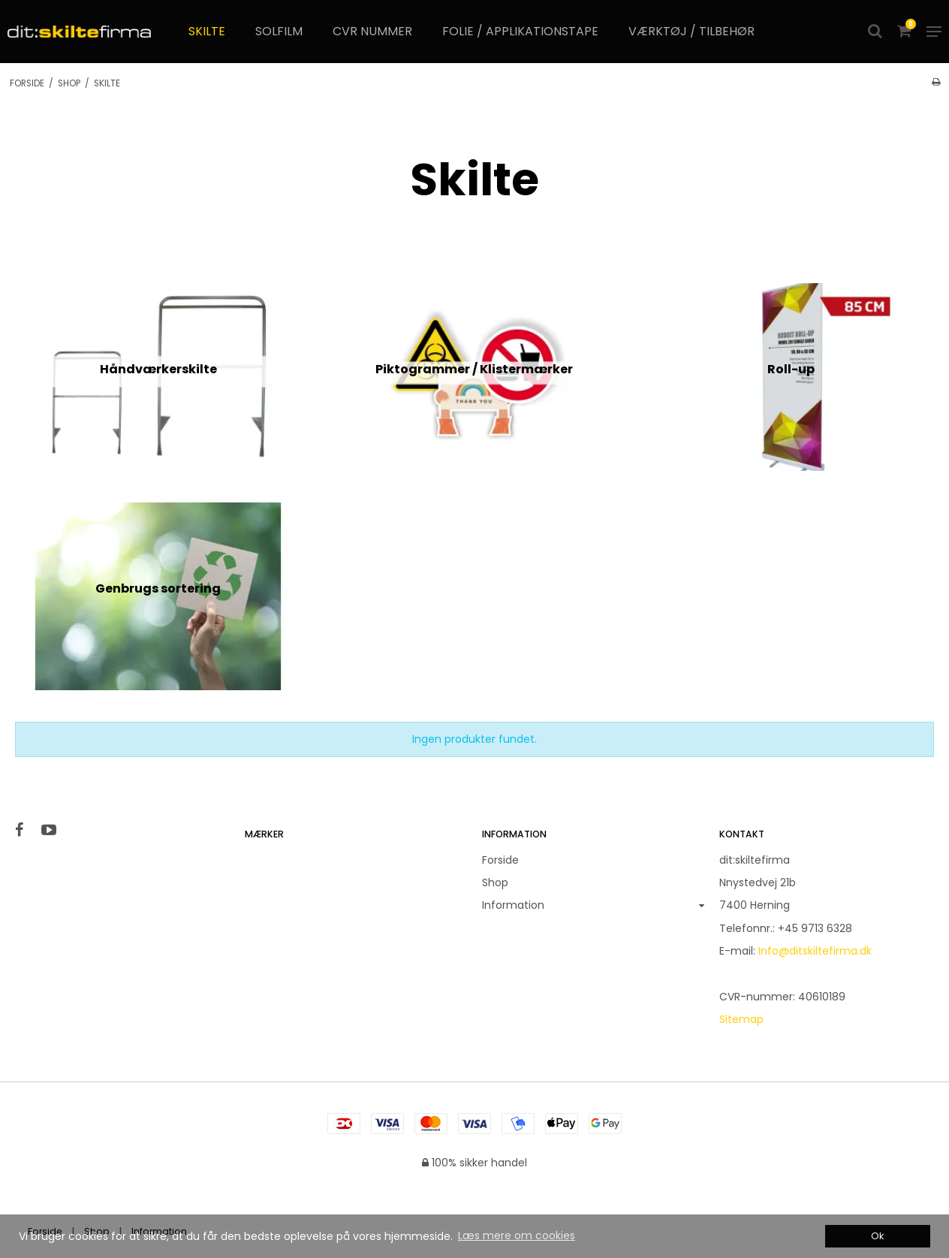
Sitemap (741, 1019)
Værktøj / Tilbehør (691, 31)
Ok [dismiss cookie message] (877, 1235)
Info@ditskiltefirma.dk (815, 950)
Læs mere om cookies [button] (516, 1235)
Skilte (206, 31)
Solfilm (279, 31)
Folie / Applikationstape (520, 31)
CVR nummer (372, 31)
